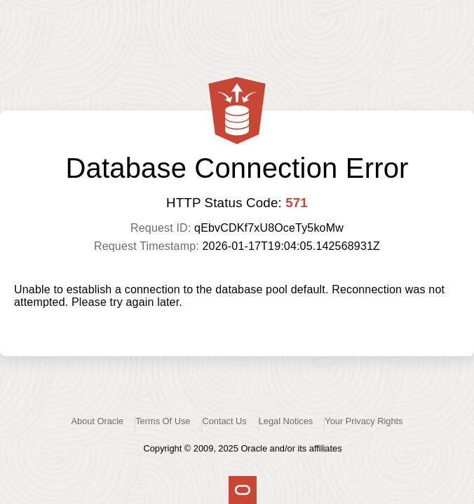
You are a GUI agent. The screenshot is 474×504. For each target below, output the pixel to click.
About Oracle (98, 421)
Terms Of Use (162, 421)
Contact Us (224, 421)
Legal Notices (286, 421)
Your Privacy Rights (363, 421)
